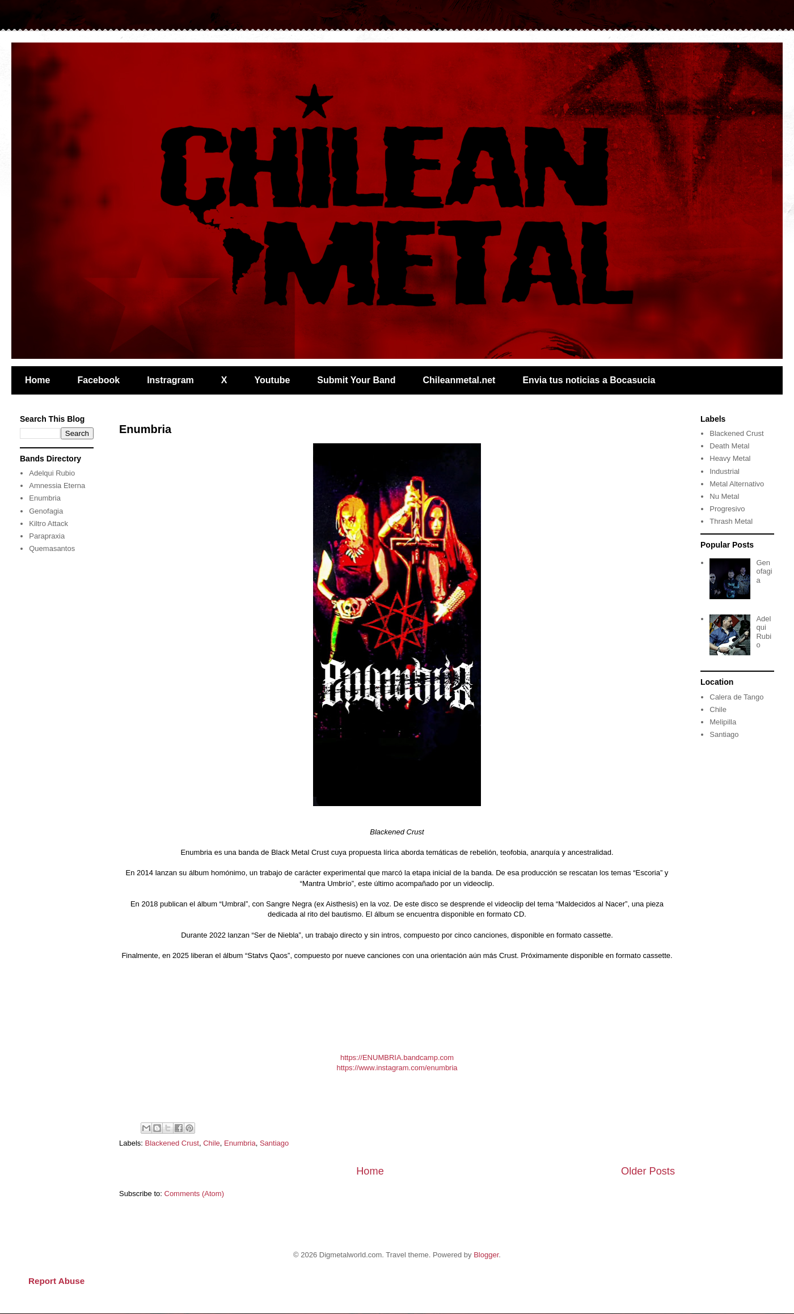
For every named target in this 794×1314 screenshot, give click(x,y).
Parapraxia (47, 536)
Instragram (170, 380)
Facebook (98, 380)
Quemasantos (52, 548)
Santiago (274, 1143)
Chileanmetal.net (459, 380)
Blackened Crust (172, 1143)
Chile (211, 1143)
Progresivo (727, 509)
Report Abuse (56, 1281)
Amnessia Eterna (57, 485)
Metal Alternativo (736, 484)
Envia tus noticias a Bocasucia (588, 380)
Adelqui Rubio (52, 473)
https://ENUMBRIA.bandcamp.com (397, 1057)
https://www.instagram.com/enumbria (396, 1067)
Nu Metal (724, 496)
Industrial (724, 471)
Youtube (272, 380)
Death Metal (729, 446)
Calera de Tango (736, 697)
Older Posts (648, 1171)
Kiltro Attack (48, 523)
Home (37, 380)
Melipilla (722, 722)
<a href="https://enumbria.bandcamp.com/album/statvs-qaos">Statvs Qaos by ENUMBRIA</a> (397, 1005)
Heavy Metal (729, 458)
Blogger (486, 1255)
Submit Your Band (356, 380)
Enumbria (145, 429)
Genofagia (46, 511)
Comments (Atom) (194, 1193)
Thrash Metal (731, 521)
